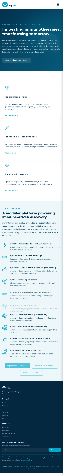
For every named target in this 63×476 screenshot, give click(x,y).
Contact (5, 422)
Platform (5, 409)
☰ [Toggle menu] (58, 4)
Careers (5, 415)
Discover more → (11, 117)
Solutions (5, 406)
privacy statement (26, 464)
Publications (6, 431)
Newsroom (6, 434)
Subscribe (55, 453)
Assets (4, 412)
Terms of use (7, 440)
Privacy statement (8, 437)
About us (5, 418)
